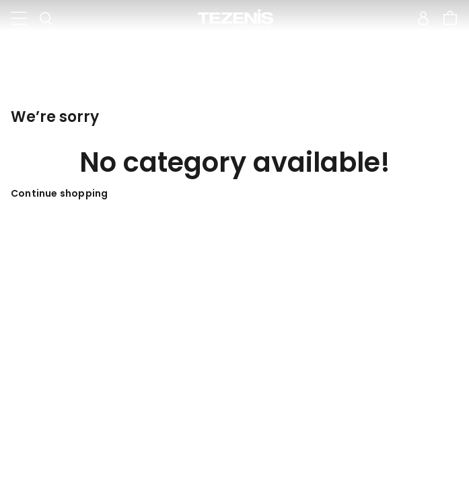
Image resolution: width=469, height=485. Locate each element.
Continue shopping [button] (59, 193)
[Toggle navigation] (19, 19)
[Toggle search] (46, 19)
